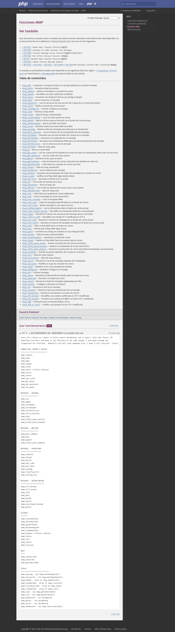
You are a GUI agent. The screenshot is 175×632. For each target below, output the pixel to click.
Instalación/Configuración (137, 21)
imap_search (27, 261)
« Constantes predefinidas (130, 11)
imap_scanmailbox (30, 258)
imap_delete (27, 120)
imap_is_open (28, 176)
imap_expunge (28, 129)
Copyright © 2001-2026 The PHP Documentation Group (44, 629)
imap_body (27, 100)
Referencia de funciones (38, 11)
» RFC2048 (57, 65)
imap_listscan (28, 188)
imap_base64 (28, 94)
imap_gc (26, 150)
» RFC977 (26, 59)
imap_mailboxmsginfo (31, 208)
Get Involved (69, 4)
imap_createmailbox (31, 117)
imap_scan (27, 255)
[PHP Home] (23, 4)
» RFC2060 (26, 53)
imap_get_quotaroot (31, 155)
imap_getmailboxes (30, 161)
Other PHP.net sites (103, 629)
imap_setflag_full (29, 269)
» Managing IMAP (47, 73)
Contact (87, 629)
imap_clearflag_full (30, 109)
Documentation (53, 4)
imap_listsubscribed (31, 191)
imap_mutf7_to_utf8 (31, 217)
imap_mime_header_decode (34, 211)
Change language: (95, 18)
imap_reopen (28, 240)
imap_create (27, 115)
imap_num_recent (30, 223)
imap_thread (28, 281)
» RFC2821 (26, 47)
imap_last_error (29, 179)
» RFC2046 (37, 65)
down (26, 333)
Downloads (38, 4)
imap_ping (26, 229)
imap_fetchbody (29, 135)
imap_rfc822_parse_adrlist (33, 243)
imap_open (27, 226)
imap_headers (28, 173)
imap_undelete (29, 290)
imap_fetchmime (29, 141)
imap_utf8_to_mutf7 (31, 305)
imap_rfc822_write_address (34, 249)
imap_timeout (28, 284)
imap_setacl (27, 267)
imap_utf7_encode (30, 299)
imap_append (28, 91)
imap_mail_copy (29, 202)
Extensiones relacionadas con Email (65, 11)
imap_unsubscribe (30, 293)
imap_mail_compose (31, 199)
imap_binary (27, 97)
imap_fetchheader (30, 138)
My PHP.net (76, 629)
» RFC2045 (26, 65)
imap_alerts (27, 88)
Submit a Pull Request (58, 318)
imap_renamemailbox (31, 237)
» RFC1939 (26, 56)
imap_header (28, 167)
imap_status (27, 275)
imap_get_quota (29, 153)
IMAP (84, 11)
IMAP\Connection (134, 30)
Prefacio (22, 11)
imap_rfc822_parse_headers (34, 246)
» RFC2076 (26, 62)
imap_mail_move (29, 205)
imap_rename (28, 234)
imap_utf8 (26, 302)
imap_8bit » (151, 11)
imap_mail (26, 196)
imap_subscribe (29, 278)
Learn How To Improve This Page (33, 318)
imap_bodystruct (29, 103)
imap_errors (27, 126)
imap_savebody (29, 252)
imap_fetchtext (29, 147)
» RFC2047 (47, 65)
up (20, 333)
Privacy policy (121, 629)
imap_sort (26, 272)
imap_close (27, 112)
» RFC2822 (26, 50)
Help (81, 4)
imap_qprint (27, 231)
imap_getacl (27, 158)
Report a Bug (75, 318)
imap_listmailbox (29, 185)
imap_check (27, 106)
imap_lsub (26, 193)
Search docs (128, 3)
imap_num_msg (29, 220)
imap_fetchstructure (31, 144)
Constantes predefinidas (136, 24)
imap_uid (26, 287)
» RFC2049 (68, 65)
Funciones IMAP (133, 27)
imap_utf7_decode (30, 296)
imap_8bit (26, 85)
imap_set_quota (29, 264)
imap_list (26, 182)
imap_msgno (27, 214)
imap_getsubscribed (31, 164)
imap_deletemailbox (31, 123)
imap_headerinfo (29, 170)
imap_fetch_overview (31, 132)
